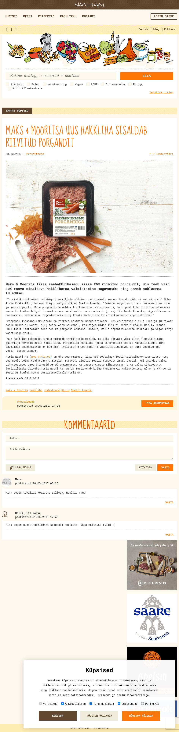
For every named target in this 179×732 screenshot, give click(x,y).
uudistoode (52, 390)
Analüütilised (73, 703)
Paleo (35, 84)
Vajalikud (48, 703)
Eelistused (127, 703)
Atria (65, 390)
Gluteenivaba (115, 84)
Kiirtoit (16, 84)
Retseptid (46, 16)
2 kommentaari (163, 154)
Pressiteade (35, 154)
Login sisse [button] (164, 16)
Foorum (143, 29)
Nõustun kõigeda (141, 715)
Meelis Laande (81, 390)
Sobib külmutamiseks (27, 88)
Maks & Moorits (17, 390)
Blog (156, 29)
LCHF (94, 84)
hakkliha (36, 390)
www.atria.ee (40, 356)
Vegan (79, 84)
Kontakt (88, 16)
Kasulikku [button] (68, 16)
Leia (147, 76)
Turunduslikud (102, 703)
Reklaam (169, 29)
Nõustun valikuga (99, 715)
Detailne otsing (161, 92)
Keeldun (57, 715)
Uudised (11, 16)
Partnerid (150, 703)
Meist (27, 16)
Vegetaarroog (57, 84)
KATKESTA (145, 467)
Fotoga (138, 84)
